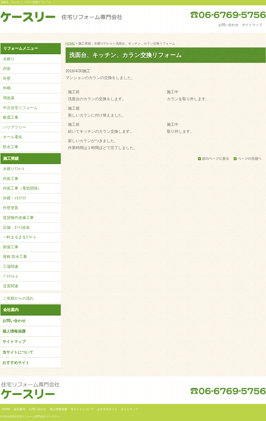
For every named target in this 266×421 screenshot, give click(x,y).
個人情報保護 (14, 331)
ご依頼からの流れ (18, 298)
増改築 (8, 98)
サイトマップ (252, 25)
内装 (7, 68)
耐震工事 (10, 117)
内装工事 (10, 179)
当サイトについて (17, 352)
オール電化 (12, 137)
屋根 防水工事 (15, 257)
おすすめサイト (15, 363)
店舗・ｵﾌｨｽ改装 (16, 227)
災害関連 (10, 286)
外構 (7, 88)
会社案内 (11, 310)
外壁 (7, 78)
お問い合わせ (228, 25)
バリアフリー (14, 127)
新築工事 (10, 247)
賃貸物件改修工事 (18, 218)
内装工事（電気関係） (22, 188)
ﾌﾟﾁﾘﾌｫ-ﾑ (10, 276)
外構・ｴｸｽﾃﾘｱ (14, 198)
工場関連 (10, 266)
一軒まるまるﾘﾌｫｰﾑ (19, 237)
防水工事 (10, 147)
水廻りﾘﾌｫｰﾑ (13, 169)
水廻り (8, 59)
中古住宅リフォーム (20, 108)
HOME (70, 43)
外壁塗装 (10, 208)
